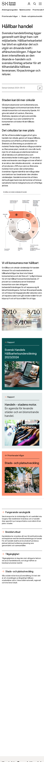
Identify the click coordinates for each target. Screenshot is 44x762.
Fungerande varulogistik (17, 512)
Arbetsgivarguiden (10, 10)
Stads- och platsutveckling (19, 572)
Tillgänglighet (12, 554)
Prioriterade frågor (10, 16)
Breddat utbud (12, 532)
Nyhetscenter (25, 10)
